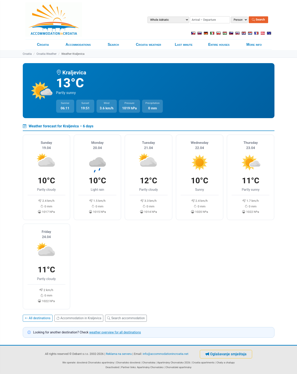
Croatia (43, 44)
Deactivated (112, 367)
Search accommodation (126, 318)
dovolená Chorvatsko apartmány (95, 362)
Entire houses (219, 44)
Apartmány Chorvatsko (150, 367)
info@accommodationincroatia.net (166, 354)
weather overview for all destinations (115, 332)
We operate (69, 362)
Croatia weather (148, 44)
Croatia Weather (47, 53)
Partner (125, 367)
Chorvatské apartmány (178, 367)
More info (254, 44)
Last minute (183, 44)
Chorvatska (148, 362)
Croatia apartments (203, 362)
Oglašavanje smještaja (225, 354)
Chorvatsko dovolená (128, 362)
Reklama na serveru (119, 354)
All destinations (38, 318)
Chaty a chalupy (225, 362)
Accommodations (78, 44)
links (133, 367)
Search (258, 19)
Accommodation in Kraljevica (78, 318)
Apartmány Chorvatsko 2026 (173, 362)
